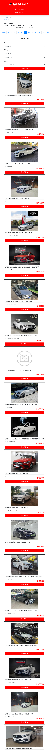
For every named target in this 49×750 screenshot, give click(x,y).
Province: (7, 43)
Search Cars (24, 39)
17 (11, 32)
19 (18, 32)
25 (39, 32)
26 (43, 32)
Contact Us (19, 13)
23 (32, 32)
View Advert (24, 103)
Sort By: (6, 61)
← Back (6, 19)
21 (25, 32)
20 (22, 32)
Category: (7, 50)
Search (5, 17)
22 (29, 32)
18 (15, 32)
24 (36, 32)
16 (8, 32)
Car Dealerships (20, 9)
